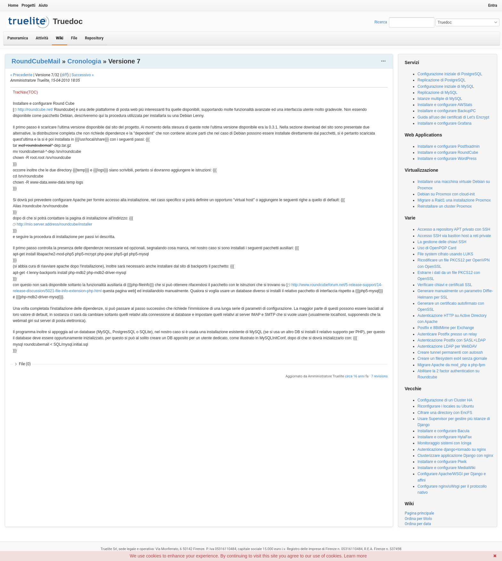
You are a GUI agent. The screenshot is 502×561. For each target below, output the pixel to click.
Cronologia (84, 61)
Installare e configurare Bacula (443, 431)
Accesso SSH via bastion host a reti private (454, 236)
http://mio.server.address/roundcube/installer (54, 224)
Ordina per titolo (418, 518)
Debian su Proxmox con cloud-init (446, 194)
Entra (492, 5)
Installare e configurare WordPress (447, 158)
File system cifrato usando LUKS (445, 254)
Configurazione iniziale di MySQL (445, 86)
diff (64, 75)
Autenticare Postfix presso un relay (447, 334)
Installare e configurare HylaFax (444, 437)
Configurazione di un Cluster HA (444, 400)
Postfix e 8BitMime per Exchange (445, 328)
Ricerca (380, 22)
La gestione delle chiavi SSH (441, 242)
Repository (94, 38)
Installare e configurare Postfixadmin (448, 146)
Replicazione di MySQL (437, 92)
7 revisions (379, 376)
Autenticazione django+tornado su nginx (451, 449)
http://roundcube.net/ (35, 109)
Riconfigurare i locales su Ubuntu (445, 406)
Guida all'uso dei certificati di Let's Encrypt (453, 117)
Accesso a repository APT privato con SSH (453, 229)
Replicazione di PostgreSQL (441, 80)
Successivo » (82, 75)
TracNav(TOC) (25, 92)
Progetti (28, 5)
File (74, 38)
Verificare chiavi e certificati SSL (444, 285)
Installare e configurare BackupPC (446, 111)
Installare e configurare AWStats (444, 105)
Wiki (59, 38)
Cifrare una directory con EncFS (444, 412)
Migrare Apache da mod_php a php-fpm (451, 365)
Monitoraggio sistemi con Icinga (444, 443)
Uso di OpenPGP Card (436, 248)
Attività (42, 38)
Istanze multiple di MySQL (439, 98)
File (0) (25, 364)
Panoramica (17, 38)
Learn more (355, 555)
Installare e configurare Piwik (441, 461)
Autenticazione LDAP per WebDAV (447, 346)
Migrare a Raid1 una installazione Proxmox (454, 200)
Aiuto (43, 5)
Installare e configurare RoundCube (447, 152)
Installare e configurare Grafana (444, 123)
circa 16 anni (355, 376)
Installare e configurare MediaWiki (446, 468)
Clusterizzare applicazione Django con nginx (455, 455)
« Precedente (21, 75)
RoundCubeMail (36, 61)
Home (13, 5)
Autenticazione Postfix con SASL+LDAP (451, 340)
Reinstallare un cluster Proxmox (444, 206)
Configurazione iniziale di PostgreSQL (449, 74)
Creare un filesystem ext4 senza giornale (452, 358)
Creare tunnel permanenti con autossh (450, 352)
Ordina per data (418, 524)
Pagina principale (419, 513)
